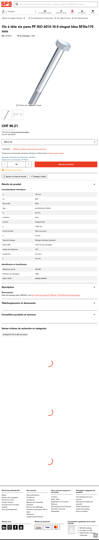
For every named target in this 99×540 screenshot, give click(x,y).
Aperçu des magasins (10, 497)
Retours (54, 504)
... (26, 18)
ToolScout (30, 497)
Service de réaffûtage (35, 507)
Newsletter (55, 511)
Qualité (4, 507)
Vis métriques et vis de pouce (42, 18)
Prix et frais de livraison (20, 132)
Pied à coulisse (82, 511)
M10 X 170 (8, 142)
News (4, 495)
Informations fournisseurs (61, 506)
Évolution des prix (58, 509)
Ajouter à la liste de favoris (14, 176)
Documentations (33, 495)
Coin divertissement (9, 509)
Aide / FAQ (55, 499)
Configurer (31, 500)
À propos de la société (10, 505)
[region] (49, 114)
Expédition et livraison (60, 502)
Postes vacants (7, 502)
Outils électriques (82, 506)
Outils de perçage (83, 509)
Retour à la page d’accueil (12, 18)
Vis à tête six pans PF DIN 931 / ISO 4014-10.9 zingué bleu (56, 295)
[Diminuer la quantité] (4, 164)
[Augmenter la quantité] (28, 164)
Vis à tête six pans (64, 18)
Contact (54, 497)
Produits (11, 12)
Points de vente (8, 500)
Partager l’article (38, 176)
